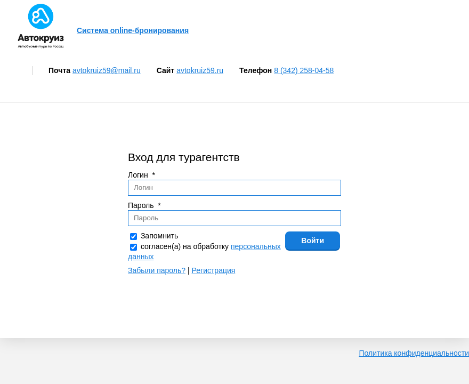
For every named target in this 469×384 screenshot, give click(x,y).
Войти (312, 240)
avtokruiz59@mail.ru (106, 70)
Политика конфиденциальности (414, 353)
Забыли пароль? (156, 270)
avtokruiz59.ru (199, 70)
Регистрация (214, 270)
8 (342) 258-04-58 (304, 70)
